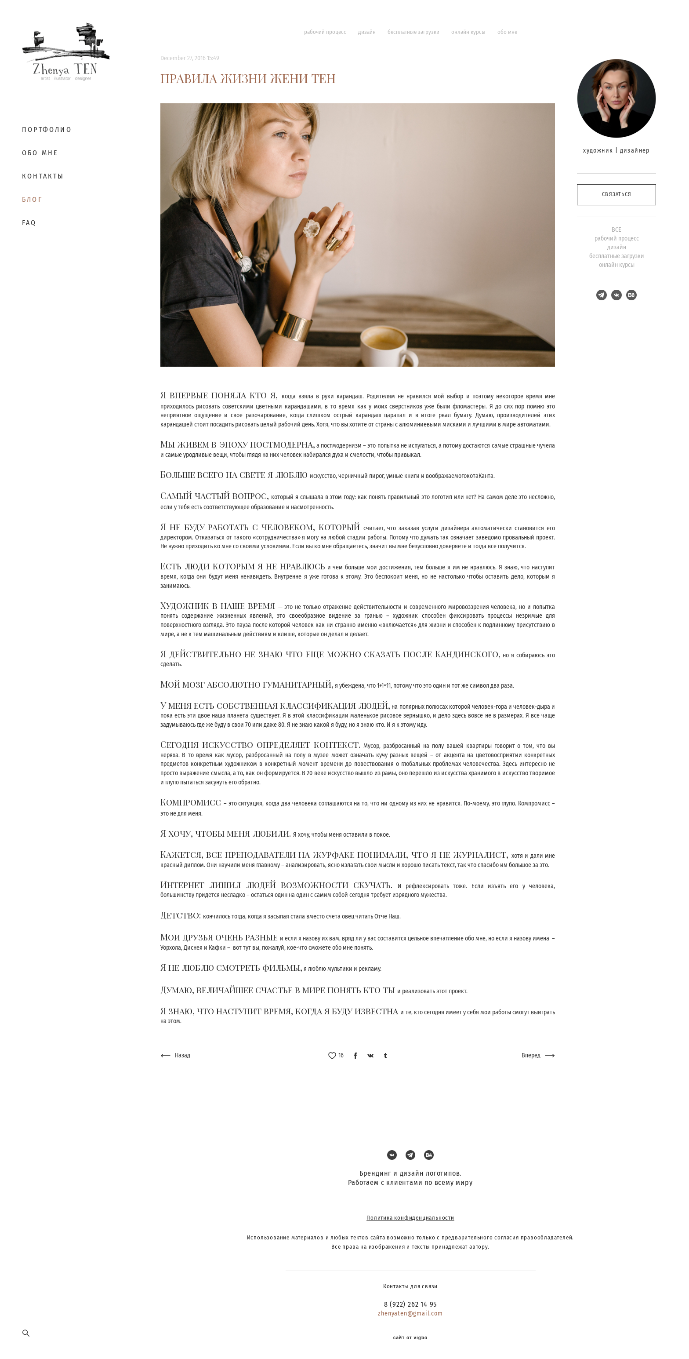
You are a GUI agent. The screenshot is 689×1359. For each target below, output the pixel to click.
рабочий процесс (326, 32)
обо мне (507, 32)
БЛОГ (32, 199)
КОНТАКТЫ (43, 176)
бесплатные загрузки (414, 32)
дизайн (367, 32)
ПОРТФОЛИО (47, 129)
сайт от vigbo (410, 1338)
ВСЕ (616, 229)
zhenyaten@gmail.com (410, 1313)
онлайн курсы (469, 32)
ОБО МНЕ (40, 153)
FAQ (29, 223)
